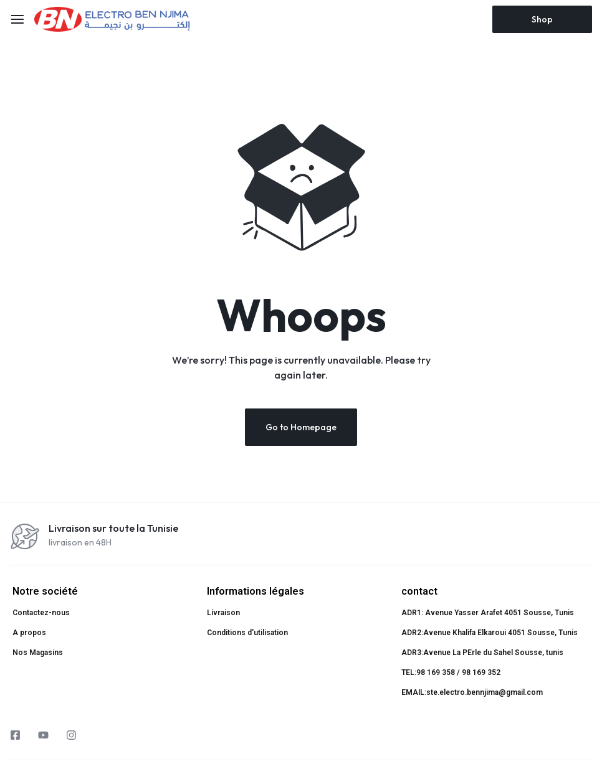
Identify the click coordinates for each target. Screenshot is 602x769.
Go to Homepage (301, 427)
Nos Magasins (37, 652)
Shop (542, 19)
